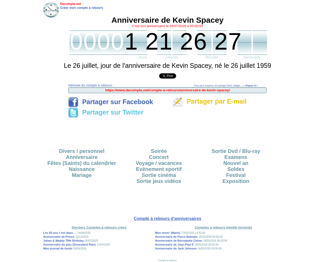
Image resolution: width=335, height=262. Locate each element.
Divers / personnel (81, 151)
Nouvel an (235, 163)
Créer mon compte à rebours (81, 8)
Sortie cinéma (159, 175)
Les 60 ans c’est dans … (59, 232)
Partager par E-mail (209, 101)
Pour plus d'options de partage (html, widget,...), (226, 85)
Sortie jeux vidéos (158, 181)
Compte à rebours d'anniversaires (167, 218)
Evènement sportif (159, 169)
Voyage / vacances (159, 163)
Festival (235, 175)
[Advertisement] (167, 131)
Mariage (82, 175)
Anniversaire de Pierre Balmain (176, 236)
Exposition (235, 181)
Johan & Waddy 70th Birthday (63, 240)
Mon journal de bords (57, 248)
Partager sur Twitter (105, 112)
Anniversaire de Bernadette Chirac (178, 240)
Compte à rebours (167, 260)
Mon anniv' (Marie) (167, 232)
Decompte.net (70, 4)
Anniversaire (82, 157)
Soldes (235, 169)
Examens (235, 157)
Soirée (159, 151)
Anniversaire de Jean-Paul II (174, 244)
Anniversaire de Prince (58, 236)
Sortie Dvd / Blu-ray (235, 151)
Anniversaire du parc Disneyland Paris (69, 244)
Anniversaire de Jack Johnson (176, 248)
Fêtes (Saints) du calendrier (81, 163)
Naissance (82, 169)
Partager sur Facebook (110, 101)
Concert (159, 157)
